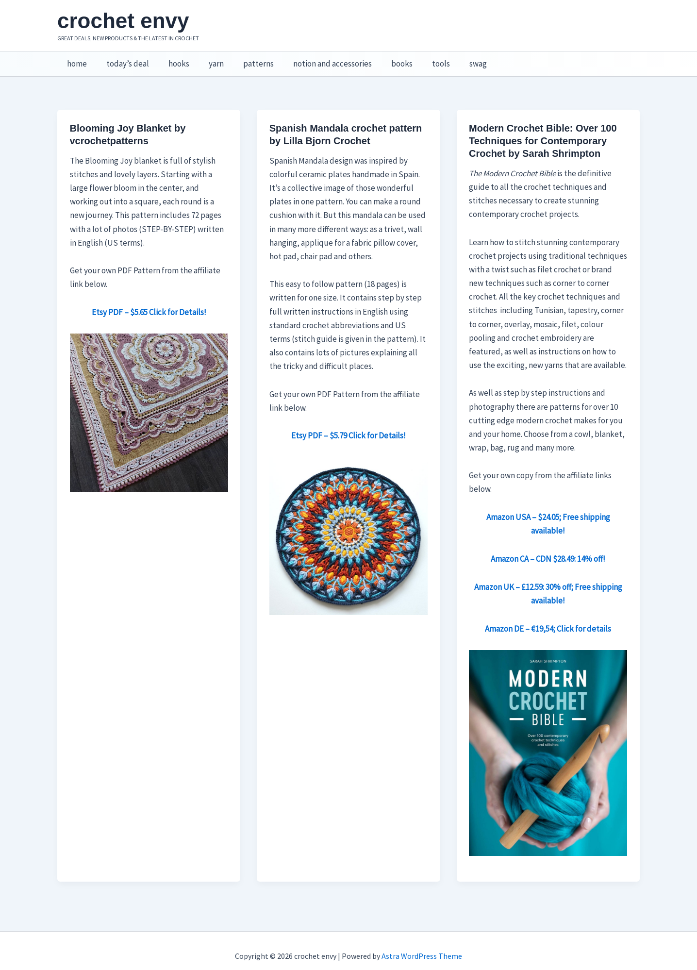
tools (419, 58)
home (75, 58)
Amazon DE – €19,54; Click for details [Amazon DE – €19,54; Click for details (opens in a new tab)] (548, 618)
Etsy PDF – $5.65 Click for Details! (149, 302)
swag (453, 58)
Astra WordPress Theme (422, 946)
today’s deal (123, 58)
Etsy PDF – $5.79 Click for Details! (348, 425)
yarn (206, 58)
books (383, 58)
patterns (245, 58)
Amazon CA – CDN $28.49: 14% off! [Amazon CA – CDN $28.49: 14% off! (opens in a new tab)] (548, 548)
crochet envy (123, 21)
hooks (171, 58)
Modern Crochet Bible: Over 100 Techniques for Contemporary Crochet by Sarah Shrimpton (543, 131)
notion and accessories (316, 58)
